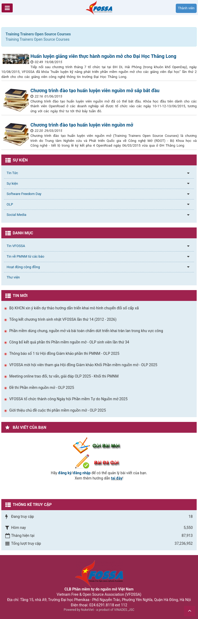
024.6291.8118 (101, 605)
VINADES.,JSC (124, 610)
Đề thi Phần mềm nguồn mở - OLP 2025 (41, 387)
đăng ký (64, 473)
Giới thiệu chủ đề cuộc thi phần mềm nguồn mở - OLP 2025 (57, 410)
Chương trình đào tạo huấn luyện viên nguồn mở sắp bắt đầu (94, 90)
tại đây (117, 478)
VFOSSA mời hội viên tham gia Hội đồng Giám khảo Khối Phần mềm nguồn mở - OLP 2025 (83, 365)
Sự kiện (12, 183)
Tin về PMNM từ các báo (25, 256)
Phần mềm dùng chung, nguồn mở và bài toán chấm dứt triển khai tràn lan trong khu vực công (86, 331)
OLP (10, 204)
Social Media (16, 215)
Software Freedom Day (24, 194)
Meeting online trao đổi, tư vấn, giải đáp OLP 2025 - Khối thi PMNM (64, 376)
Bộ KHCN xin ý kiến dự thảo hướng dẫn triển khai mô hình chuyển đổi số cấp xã (74, 308)
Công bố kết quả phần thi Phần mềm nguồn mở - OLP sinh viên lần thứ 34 (69, 342)
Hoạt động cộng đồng (23, 267)
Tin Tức (12, 173)
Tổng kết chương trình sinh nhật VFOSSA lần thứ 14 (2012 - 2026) (62, 319)
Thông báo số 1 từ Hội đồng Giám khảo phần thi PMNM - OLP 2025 (64, 353)
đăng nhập (82, 473)
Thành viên (186, 8)
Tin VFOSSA (16, 246)
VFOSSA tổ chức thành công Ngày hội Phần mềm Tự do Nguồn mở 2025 (68, 399)
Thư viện (13, 277)
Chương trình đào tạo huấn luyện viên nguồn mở (81, 125)
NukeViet (87, 610)
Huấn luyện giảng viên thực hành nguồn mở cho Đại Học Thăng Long (103, 56)
